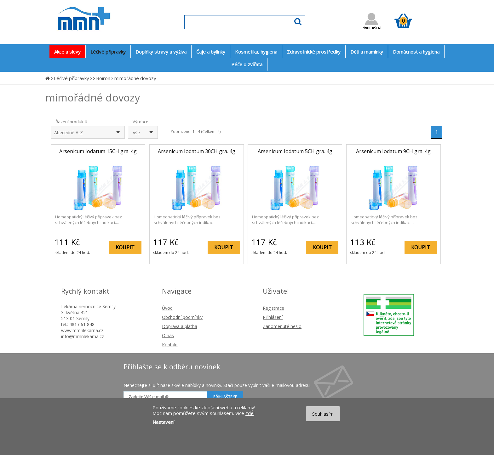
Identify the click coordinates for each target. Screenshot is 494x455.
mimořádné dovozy (135, 78)
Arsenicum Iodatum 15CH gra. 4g (98, 151)
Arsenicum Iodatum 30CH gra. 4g (196, 151)
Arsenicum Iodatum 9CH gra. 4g (393, 151)
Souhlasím (323, 414)
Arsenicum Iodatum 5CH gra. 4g (295, 151)
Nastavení (163, 422)
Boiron (103, 78)
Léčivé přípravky (71, 78)
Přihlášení (273, 317)
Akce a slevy (67, 52)
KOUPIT (125, 247)
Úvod (167, 308)
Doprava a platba (179, 326)
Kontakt (170, 345)
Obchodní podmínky (182, 317)
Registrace (273, 308)
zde (249, 413)
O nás (168, 335)
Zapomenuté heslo (282, 326)
